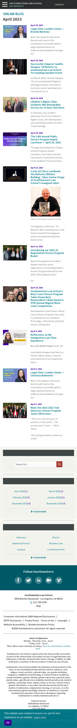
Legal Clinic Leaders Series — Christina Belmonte (47, 374)
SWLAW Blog (13, 13)
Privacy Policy (32, 620)
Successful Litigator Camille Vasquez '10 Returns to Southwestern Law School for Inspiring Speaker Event (47, 68)
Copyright (62, 620)
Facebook (18, 580)
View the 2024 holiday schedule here (53, 647)
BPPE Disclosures (13, 620)
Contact (59, 4)
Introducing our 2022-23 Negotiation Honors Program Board (47, 253)
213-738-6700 (40, 602)
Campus (21, 549)
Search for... (22, 464)
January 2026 (54, 497)
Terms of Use (47, 620)
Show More (40, 511)
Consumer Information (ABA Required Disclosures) (29, 616)
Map (38, 605)
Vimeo (58, 580)
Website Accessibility (14, 624)
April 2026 (20, 491)
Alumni (56, 537)
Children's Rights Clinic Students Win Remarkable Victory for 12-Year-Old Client (47, 104)
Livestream (48, 580)
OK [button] (8, 722)
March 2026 (54, 491)
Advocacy (21, 537)
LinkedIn (38, 580)
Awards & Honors (21, 543)
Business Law (56, 543)
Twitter (28, 580)
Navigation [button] (4, 4)
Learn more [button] (40, 717)
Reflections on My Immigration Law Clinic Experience (44, 337)
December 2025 (20, 503)
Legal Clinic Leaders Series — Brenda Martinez (47, 30)
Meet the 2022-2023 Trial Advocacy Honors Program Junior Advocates (46, 410)
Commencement (56, 549)
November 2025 (55, 503)
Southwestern (25, 4)
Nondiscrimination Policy (41, 624)
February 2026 (20, 497)
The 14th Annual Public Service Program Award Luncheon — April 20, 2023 (46, 139)
